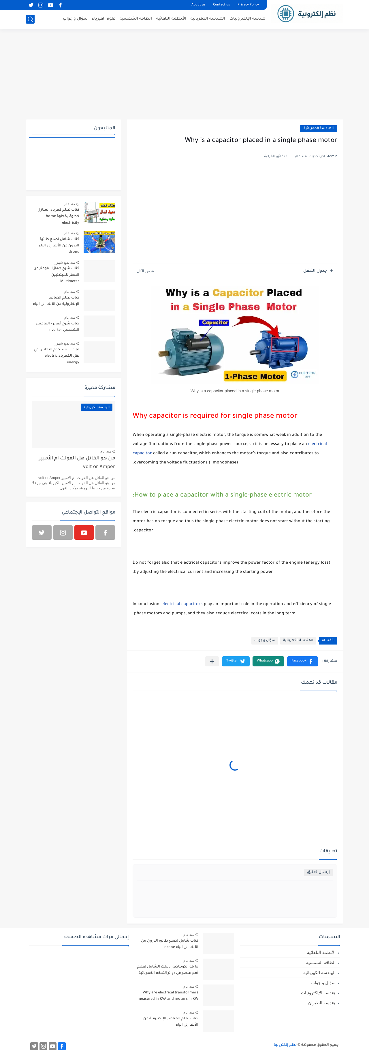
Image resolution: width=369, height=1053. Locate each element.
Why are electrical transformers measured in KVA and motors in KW (168, 996)
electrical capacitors (182, 604)
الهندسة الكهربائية (208, 19)
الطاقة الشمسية (136, 19)
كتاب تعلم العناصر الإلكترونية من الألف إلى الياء (56, 301)
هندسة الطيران (322, 1002)
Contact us (221, 5)
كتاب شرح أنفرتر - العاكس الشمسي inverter (57, 327)
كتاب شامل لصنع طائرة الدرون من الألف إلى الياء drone (59, 245)
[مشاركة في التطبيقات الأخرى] (212, 661)
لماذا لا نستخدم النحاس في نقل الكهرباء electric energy (56, 356)
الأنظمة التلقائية (171, 19)
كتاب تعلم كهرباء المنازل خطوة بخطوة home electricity (58, 216)
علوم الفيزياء (103, 19)
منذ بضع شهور (65, 263)
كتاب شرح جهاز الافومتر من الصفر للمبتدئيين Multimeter (56, 275)
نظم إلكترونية (285, 1045)
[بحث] (30, 19)
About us (198, 5)
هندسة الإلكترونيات (247, 19)
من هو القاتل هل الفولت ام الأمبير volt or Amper (77, 463)
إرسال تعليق (318, 872)
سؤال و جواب (75, 19)
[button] (302, 661)
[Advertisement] (184, 75)
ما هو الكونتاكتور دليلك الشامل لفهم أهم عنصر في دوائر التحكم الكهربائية (167, 970)
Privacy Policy (248, 5)
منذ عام (69, 204)
